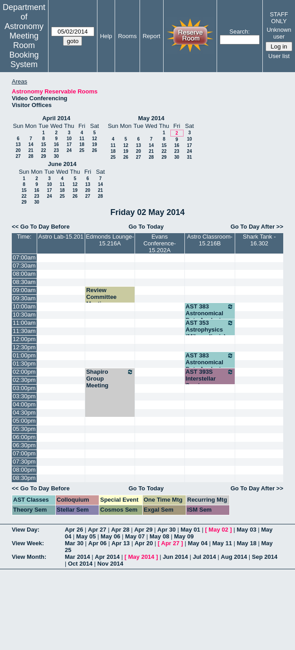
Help (106, 36)
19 (94, 144)
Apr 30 (166, 529)
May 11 (222, 543)
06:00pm (24, 437)
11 (81, 138)
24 (69, 150)
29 (43, 156)
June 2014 (62, 164)
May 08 (159, 536)
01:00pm (24, 355)
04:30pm (24, 412)
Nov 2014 (110, 563)
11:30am (24, 330)
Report (151, 36)
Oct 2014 (80, 563)
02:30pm (24, 379)
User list (279, 56)
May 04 (198, 543)
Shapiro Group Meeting (110, 378)
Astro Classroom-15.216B (209, 240)
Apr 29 (143, 529)
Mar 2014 (77, 556)
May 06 (110, 536)
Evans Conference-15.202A (159, 243)
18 (81, 144)
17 (69, 144)
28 (30, 156)
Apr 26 (74, 529)
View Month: (29, 556)
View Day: (25, 529)
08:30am (24, 282)
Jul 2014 (204, 556)
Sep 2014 (264, 556)
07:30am (24, 265)
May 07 (135, 536)
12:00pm (24, 339)
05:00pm (24, 420)
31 (189, 157)
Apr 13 (120, 543)
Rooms (127, 36)
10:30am (24, 314)
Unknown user (278, 33)
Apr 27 (97, 529)
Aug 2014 (234, 556)
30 (56, 156)
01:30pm (24, 363)
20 (17, 150)
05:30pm (24, 428)
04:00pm (24, 404)
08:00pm (24, 469)
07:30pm (24, 461)
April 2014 (56, 118)
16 (56, 144)
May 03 (246, 529)
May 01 (190, 529)
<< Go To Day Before (41, 226)
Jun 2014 (175, 556)
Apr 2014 (107, 556)
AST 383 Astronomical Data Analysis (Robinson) (210, 316)
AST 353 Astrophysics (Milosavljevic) (210, 329)
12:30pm (24, 347)
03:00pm (24, 388)
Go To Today (146, 226)
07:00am (24, 257)
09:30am (24, 298)
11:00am (24, 322)
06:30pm (24, 445)
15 (43, 144)
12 (94, 138)
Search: (239, 31)
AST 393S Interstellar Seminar (210, 378)
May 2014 (151, 118)
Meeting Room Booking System (24, 50)
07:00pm (24, 453)
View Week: (28, 543)
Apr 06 (97, 543)
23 (56, 150)
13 (17, 144)
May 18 (246, 543)
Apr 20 (144, 543)
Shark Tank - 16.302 (259, 240)
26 (94, 150)
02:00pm (24, 371)
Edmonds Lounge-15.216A (110, 240)
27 (17, 156)
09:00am (24, 290)
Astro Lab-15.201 (61, 236)
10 (69, 138)
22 (43, 150)
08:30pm (24, 477)
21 (30, 150)
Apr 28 (120, 529)
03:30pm (24, 396)
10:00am (24, 306)
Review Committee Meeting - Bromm (101, 300)
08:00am (24, 273)
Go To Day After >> (257, 226)
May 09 (183, 536)
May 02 (218, 529)
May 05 (86, 536)
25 (81, 150)
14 (30, 144)
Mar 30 (74, 543)
